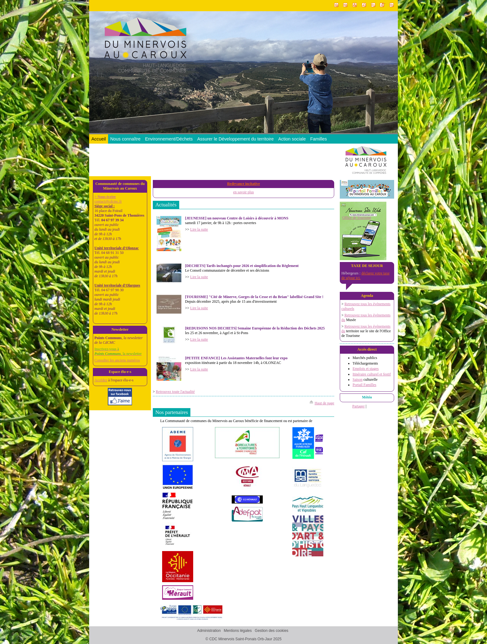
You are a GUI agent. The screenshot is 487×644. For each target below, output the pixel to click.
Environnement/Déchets (169, 138)
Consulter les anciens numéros (117, 360)
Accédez (100, 380)
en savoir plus (243, 192)
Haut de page (324, 403)
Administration (209, 631)
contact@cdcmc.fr (108, 201)
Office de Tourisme (356, 217)
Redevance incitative (243, 184)
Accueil (98, 138)
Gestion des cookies (271, 631)
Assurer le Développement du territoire (235, 138)
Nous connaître (125, 138)
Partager (358, 406)
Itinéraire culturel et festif (372, 374)
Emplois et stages (366, 368)
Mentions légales (238, 631)
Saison (357, 379)
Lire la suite (199, 229)
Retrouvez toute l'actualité (175, 391)
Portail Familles (364, 385)
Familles (318, 138)
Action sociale (292, 138)
